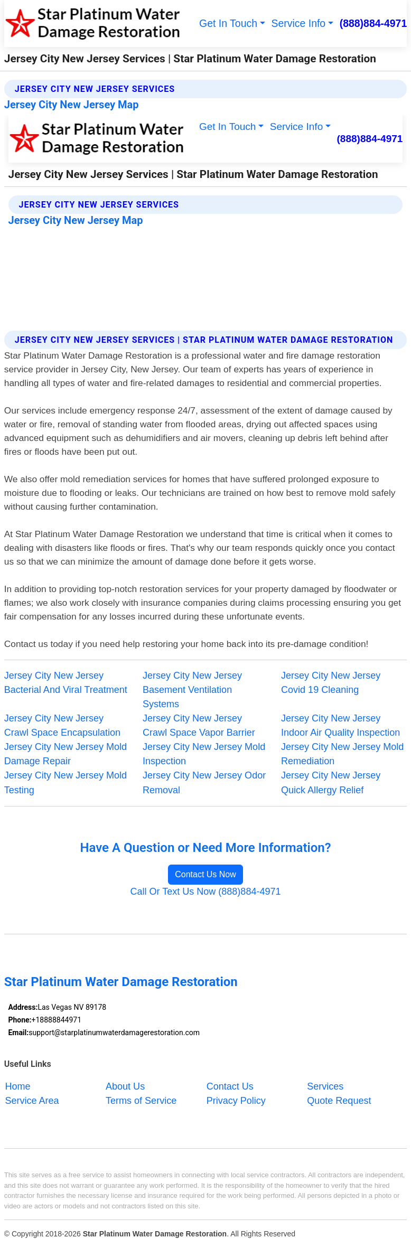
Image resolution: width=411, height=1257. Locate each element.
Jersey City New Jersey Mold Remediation (342, 754)
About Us (125, 1086)
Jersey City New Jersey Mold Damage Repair (65, 754)
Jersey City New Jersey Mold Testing (65, 782)
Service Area (32, 1100)
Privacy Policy (236, 1100)
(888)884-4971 (373, 23)
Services (325, 1086)
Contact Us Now (205, 874)
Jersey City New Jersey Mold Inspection (204, 754)
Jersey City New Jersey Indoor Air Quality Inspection (340, 725)
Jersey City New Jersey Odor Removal (204, 782)
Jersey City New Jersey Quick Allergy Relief (330, 782)
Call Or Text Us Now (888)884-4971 (205, 891)
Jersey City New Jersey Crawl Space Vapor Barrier (199, 725)
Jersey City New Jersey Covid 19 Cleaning (330, 682)
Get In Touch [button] (228, 23)
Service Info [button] (299, 23)
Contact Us (230, 1086)
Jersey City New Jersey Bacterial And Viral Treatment (65, 682)
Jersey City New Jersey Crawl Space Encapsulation (62, 725)
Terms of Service (141, 1100)
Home (17, 1086)
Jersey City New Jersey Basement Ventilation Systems (192, 689)
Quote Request (339, 1100)
